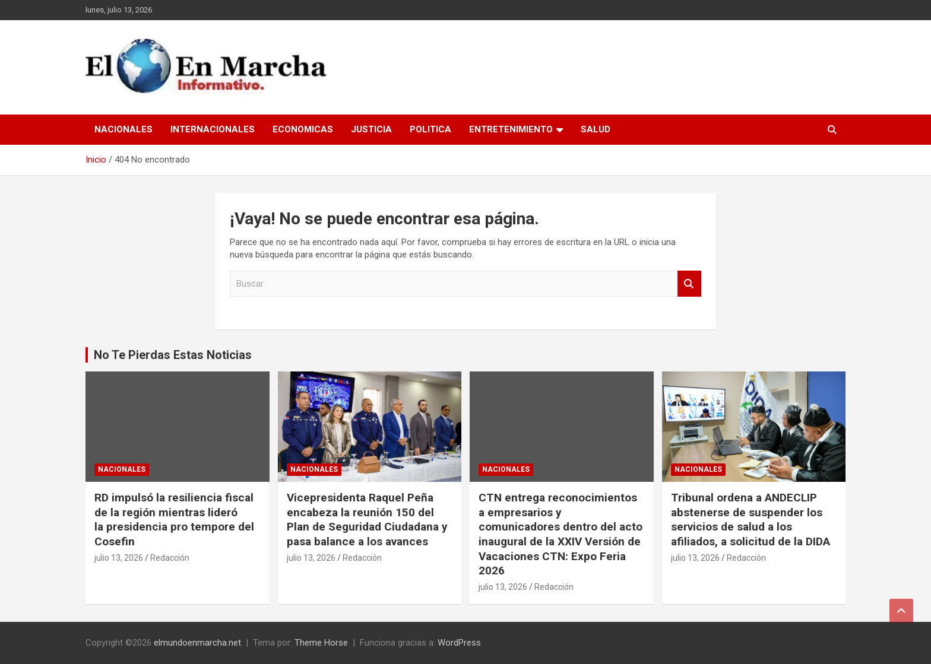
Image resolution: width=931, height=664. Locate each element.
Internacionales (212, 129)
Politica (430, 129)
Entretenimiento (511, 129)
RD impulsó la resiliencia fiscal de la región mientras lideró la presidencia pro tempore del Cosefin (174, 519)
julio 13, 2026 (118, 558)
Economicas (303, 129)
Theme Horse (321, 642)
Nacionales (123, 129)
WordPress (459, 642)
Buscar (689, 284)
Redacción (169, 558)
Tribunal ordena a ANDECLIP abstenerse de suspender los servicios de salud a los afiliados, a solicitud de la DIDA (750, 519)
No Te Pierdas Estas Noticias (173, 355)
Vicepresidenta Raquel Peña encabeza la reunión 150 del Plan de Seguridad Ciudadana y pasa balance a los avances (367, 519)
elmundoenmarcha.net (197, 642)
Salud (595, 129)
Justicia (371, 129)
